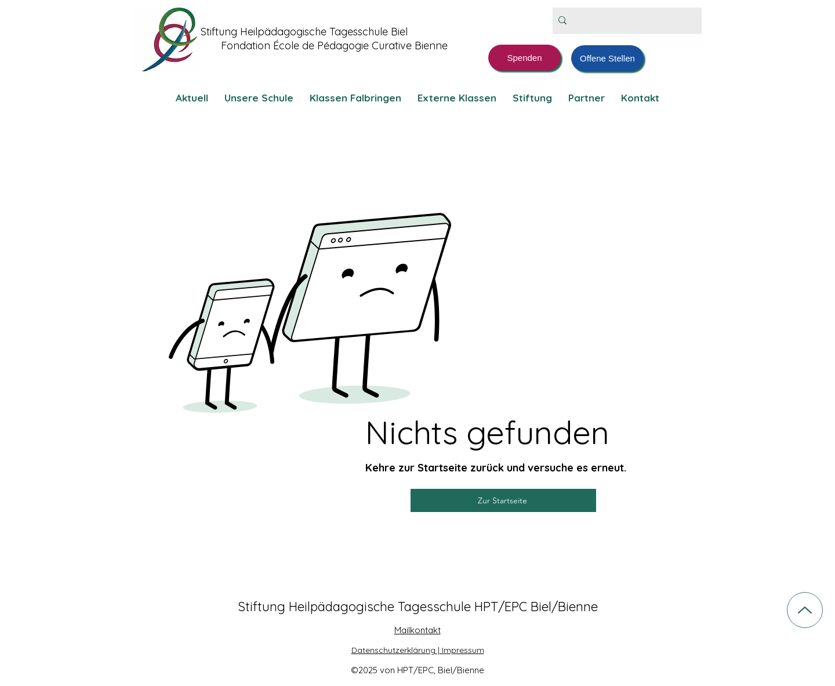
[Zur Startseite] (503, 500)
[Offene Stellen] (607, 58)
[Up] (805, 610)
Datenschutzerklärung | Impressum (417, 650)
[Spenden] (524, 58)
